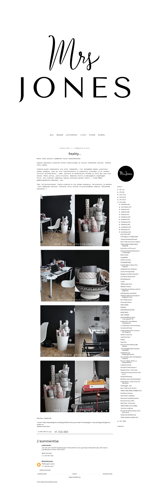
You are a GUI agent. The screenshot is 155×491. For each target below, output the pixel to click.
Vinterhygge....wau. (126, 386)
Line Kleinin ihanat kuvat (128, 277)
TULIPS (123, 282)
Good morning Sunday (127, 271)
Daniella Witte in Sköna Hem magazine (129, 265)
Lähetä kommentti (45, 470)
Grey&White (124, 257)
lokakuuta (124, 209)
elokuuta (123, 214)
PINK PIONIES (124, 305)
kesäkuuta (124, 219)
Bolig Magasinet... (126, 279)
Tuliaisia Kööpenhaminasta (129, 239)
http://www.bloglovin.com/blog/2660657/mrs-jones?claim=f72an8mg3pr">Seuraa (70, 422)
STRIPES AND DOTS (126, 284)
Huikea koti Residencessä (128, 415)
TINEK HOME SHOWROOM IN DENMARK (129, 245)
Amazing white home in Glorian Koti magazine (130, 331)
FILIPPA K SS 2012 (126, 260)
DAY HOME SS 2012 (126, 300)
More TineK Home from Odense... (131, 242)
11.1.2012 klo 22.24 (47, 466)
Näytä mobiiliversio (75, 477)
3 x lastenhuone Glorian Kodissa (130, 325)
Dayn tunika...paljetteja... (128, 396)
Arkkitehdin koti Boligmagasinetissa (127, 353)
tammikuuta (124, 232)
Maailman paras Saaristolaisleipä (131, 379)
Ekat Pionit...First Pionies (128, 403)
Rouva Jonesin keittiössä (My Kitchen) (129, 345)
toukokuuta (124, 222)
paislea (44, 445)
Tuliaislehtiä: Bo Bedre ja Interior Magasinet (130, 290)
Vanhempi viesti (107, 474)
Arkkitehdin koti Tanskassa (129, 269)
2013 (121, 200)
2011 (121, 421)
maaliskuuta (125, 227)
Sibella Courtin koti (126, 335)
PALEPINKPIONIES (126, 262)
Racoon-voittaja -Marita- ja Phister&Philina (129, 361)
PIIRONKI (123, 307)
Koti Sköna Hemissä (127, 393)
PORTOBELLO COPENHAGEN (129, 237)
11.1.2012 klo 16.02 (47, 456)
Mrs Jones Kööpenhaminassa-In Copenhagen (130, 251)
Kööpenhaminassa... (127, 376)
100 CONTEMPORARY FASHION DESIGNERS (130, 349)
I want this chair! (125, 337)
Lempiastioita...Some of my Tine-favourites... (130, 382)
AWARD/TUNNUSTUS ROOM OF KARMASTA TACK (130, 296)
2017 (121, 190)
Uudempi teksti (42, 474)
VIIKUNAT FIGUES (126, 287)
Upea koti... (124, 342)
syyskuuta (124, 212)
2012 (121, 202)
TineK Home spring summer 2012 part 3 (131, 373)
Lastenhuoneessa (126, 365)
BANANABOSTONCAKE (127, 310)
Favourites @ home (126, 328)
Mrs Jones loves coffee (127, 401)
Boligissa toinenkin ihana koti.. (130, 274)
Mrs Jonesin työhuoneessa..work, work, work (130, 411)
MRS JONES (60, 135)
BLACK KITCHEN (125, 234)
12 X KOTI (83, 135)
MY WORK (92, 135)
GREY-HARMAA (125, 315)
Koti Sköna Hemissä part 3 (128, 367)
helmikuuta (124, 229)
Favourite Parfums (126, 302)
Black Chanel (124, 255)
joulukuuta (124, 204)
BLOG (51, 135)
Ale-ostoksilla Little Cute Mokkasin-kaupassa (131, 357)
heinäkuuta (124, 217)
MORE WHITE (124, 312)
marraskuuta (125, 207)
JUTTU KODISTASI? (71, 135)
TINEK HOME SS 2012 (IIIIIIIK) (129, 406)
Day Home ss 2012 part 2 (128, 248)
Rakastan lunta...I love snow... (129, 370)
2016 (121, 192)
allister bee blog (47, 453)
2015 (121, 195)
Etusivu (75, 474)
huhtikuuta (124, 224)
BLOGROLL (101, 135)
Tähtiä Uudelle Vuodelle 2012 (129, 417)
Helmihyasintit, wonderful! (128, 293)
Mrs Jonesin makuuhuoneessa (130, 398)
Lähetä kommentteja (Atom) (48, 482)
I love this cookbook (127, 408)
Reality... (123, 340)
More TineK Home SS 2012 (128, 388)
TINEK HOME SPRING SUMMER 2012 (131, 391)
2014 (121, 197)
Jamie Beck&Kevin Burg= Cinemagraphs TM (128, 318)
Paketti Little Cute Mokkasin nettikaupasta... (129, 322)
